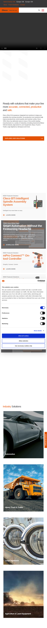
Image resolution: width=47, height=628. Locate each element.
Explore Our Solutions (15, 138)
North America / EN (9, 1)
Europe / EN (29, 1)
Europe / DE (20, 1)
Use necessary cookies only (23, 346)
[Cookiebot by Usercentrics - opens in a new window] (37, 281)
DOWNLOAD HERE (13, 244)
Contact (22, 4)
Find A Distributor (13, 4)
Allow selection (23, 341)
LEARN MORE (11, 214)
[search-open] (39, 10)
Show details (38, 330)
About (5, 4)
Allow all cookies (23, 336)
